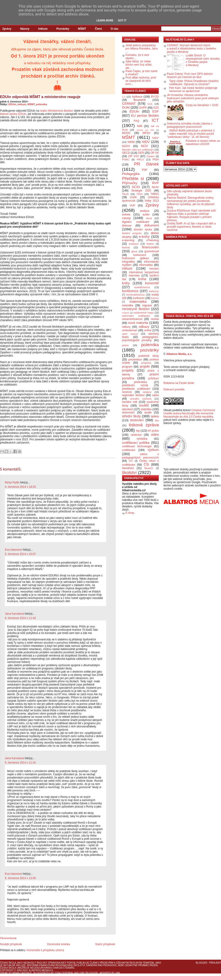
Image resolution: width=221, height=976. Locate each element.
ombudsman (129, 330)
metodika (127, 305)
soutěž (144, 405)
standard (127, 409)
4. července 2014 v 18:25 (20, 486)
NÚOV (126, 146)
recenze (127, 392)
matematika (137, 301)
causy (126, 218)
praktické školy (148, 355)
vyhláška (142, 438)
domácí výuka (143, 229)
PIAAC (125, 159)
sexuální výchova (140, 398)
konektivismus (142, 287)
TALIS (125, 194)
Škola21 (148, 468)
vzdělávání (128, 450)
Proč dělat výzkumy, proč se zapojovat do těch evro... (140, 81)
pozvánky (149, 350)
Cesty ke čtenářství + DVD (202, 105)
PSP (144, 169)
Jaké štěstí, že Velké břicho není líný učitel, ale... (138, 65)
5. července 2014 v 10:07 (20, 554)
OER (141, 152)
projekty (128, 370)
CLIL (150, 103)
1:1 (123, 96)
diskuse (126, 225)
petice (125, 345)
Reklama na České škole (178, 383)
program (127, 366)
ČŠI (146, 464)
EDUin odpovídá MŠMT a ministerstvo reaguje (40, 97)
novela (155, 319)
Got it (122, 20)
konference (130, 291)
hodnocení (139, 255)
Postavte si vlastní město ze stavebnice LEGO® (203, 142)
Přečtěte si (133, 178)
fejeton (150, 243)
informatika (146, 265)
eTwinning (152, 240)
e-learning (128, 240)
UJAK (133, 197)
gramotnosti (151, 251)
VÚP (132, 205)
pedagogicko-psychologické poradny (140, 338)
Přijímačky (129, 183)
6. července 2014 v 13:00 (20, 878)
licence (155, 298)
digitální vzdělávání (135, 222)
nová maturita (138, 323)
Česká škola (8, 962)
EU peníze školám (145, 115)
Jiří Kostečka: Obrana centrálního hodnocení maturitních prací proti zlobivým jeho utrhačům (193, 98)
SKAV (155, 187)
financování (150, 247)
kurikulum (139, 298)
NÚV (144, 146)
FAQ (136, 120)
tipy (157, 420)
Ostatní (151, 156)
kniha (142, 279)
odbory (126, 326)
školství (129, 472)
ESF (155, 111)
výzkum (153, 450)
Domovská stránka (58, 944)
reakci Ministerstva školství (56, 110)
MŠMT (82, 28)
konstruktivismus (135, 294)
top (138, 430)
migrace (147, 305)
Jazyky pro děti (145, 130)
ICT (155, 120)
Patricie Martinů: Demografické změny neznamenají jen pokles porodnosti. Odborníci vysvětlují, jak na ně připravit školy (190, 202)
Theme (4, 973)
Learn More (104, 20)
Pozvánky (62, 28)
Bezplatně (140, 100)
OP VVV (133, 156)
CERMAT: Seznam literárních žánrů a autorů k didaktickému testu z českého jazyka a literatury (191, 48)
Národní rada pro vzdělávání (138, 149)
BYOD (155, 96)
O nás (114, 28)
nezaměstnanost (132, 319)
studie (148, 412)
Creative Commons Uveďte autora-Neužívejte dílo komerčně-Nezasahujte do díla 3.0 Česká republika (189, 413)
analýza (144, 210)
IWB (139, 126)
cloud (149, 218)
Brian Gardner (22, 973)
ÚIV (131, 460)
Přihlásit (215, 962)
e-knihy (144, 236)
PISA (156, 159)
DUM (126, 107)
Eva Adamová (13, 549)
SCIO (136, 187)
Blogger (201, 962)
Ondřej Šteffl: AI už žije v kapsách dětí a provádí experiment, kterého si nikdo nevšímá (191, 227)
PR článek (146, 164)
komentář (152, 283)
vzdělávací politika (136, 442)
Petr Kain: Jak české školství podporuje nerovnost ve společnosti (193, 89)
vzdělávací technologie (136, 446)
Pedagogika (131, 174)
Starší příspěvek (105, 944)
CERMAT (129, 103)
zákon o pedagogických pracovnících (140, 456)
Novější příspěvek (11, 944)
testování (136, 420)
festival (126, 247)
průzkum (153, 378)
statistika (146, 409)
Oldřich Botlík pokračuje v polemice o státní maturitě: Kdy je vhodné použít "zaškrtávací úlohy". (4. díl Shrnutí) (191, 134)
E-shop (129, 512)
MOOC (126, 133)
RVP (155, 183)
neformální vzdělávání (136, 315)
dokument (151, 225)
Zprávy (6, 28)
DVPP (143, 107)
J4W (117, 973)
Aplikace (137, 96)
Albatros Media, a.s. (179, 354)
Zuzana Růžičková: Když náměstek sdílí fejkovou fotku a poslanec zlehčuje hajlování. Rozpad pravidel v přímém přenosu (191, 215)
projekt (145, 366)
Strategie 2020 (141, 190)
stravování (128, 412)
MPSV (146, 133)
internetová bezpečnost (144, 272)
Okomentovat (8, 938)
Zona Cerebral (64, 973)
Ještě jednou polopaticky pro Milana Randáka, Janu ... (141, 48)
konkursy (154, 291)
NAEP (155, 138)
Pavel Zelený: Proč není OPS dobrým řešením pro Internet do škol (190, 75)
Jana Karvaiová (14, 613)
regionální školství (133, 395)
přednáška (140, 382)
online (147, 330)
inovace (154, 268)
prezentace (135, 359)
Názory (24, 28)
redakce (147, 392)
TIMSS (154, 194)
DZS (156, 107)
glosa (134, 251)
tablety (155, 416)
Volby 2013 (152, 200)
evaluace (134, 243)
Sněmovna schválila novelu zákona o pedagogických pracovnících (189, 125)
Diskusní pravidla (173, 389)
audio (146, 214)
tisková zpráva (144, 424)
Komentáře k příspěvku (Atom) (45, 950)
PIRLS (140, 159)
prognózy (146, 362)
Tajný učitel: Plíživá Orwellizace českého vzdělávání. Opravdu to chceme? (194, 82)
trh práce (153, 430)
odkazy (144, 326)
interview (134, 275)
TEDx (140, 194)
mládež (125, 312)
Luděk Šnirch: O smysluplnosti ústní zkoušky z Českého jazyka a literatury (203, 60)
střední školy (131, 416)
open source (130, 333)
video (155, 434)
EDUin (12, 104)
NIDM (131, 142)
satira (155, 395)
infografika (128, 261)
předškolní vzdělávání (136, 388)
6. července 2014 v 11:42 (20, 618)
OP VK (154, 152)
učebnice (136, 434)
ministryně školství (136, 309)
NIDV (146, 142)
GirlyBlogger (89, 973)
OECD (126, 152)
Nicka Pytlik (12, 482)
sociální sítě (129, 402)
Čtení (98, 28)
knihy (126, 283)
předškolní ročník (135, 385)
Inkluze (43, 28)
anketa (126, 214)
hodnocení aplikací (135, 258)
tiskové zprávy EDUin (13, 114)
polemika (41, 104)
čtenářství (128, 468)
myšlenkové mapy (144, 312)
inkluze (21, 104)
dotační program (132, 233)
